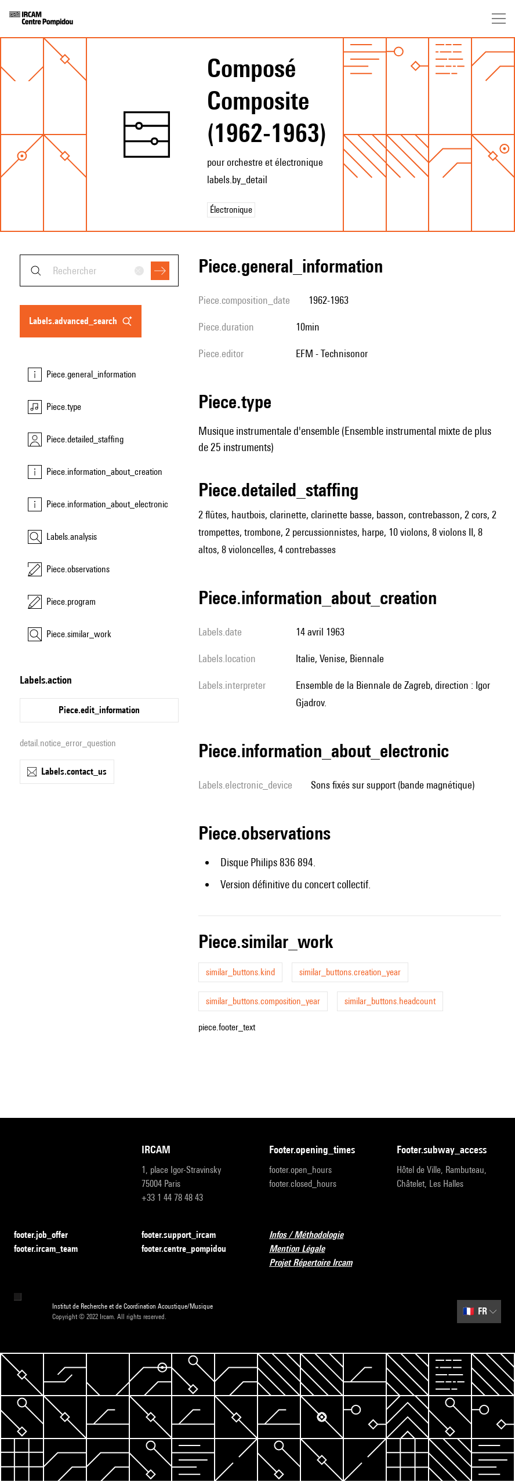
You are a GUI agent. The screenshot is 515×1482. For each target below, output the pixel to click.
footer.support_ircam (186, 1235)
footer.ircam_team (53, 1249)
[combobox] (99, 270)
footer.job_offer (48, 1235)
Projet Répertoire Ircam (317, 1263)
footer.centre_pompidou (191, 1249)
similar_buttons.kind (240, 972)
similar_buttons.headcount (390, 1001)
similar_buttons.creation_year (350, 972)
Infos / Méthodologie (313, 1235)
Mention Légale (304, 1249)
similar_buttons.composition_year (263, 1001)
